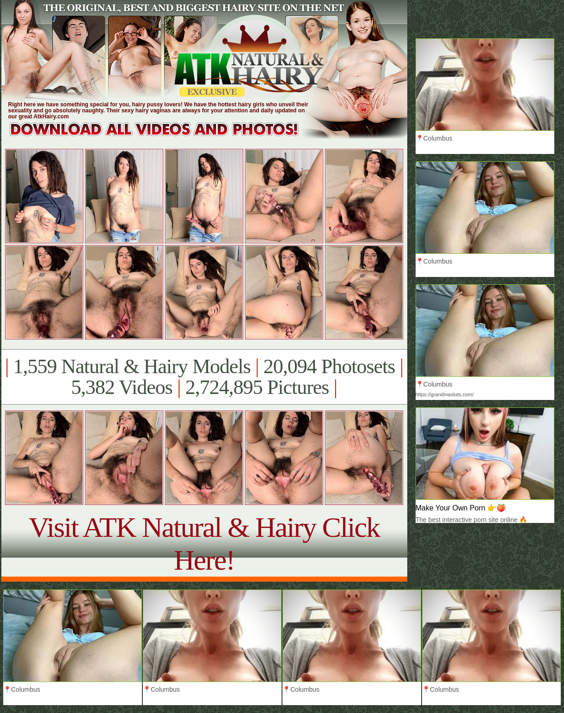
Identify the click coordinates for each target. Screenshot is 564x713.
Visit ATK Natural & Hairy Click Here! (204, 543)
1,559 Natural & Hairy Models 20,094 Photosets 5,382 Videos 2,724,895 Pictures (204, 377)
